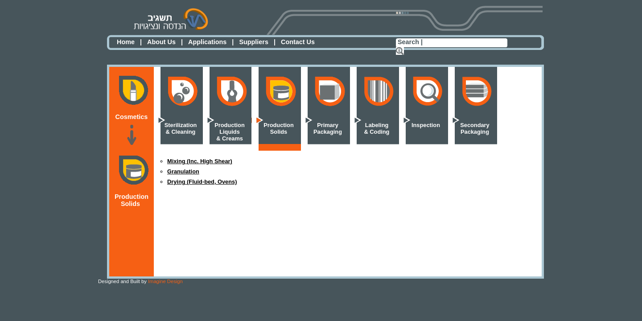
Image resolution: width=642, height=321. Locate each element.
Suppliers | (257, 41)
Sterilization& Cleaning (181, 128)
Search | (410, 41)
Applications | (211, 41)
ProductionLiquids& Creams (229, 132)
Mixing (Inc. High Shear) (199, 161)
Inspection (426, 125)
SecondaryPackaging (474, 128)
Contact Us (298, 41)
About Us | (165, 41)
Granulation (183, 171)
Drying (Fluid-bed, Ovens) (202, 181)
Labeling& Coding (377, 128)
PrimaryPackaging (327, 128)
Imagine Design (140, 281)
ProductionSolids (278, 128)
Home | (129, 41)
